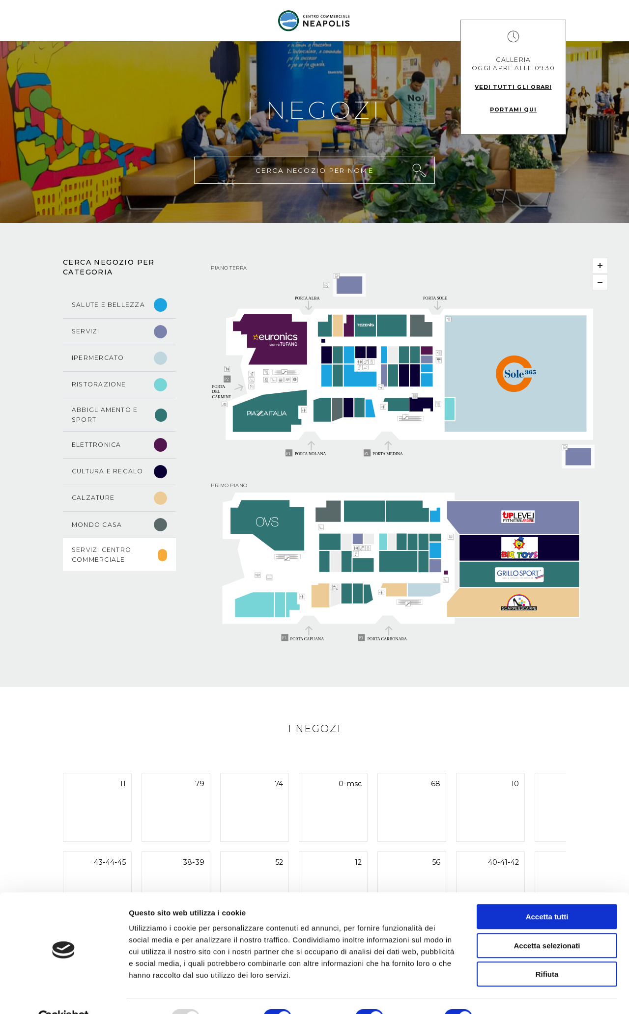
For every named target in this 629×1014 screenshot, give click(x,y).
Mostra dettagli (516, 994)
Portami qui (513, 109)
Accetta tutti (547, 894)
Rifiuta (547, 951)
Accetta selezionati (547, 923)
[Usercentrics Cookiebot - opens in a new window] (64, 994)
